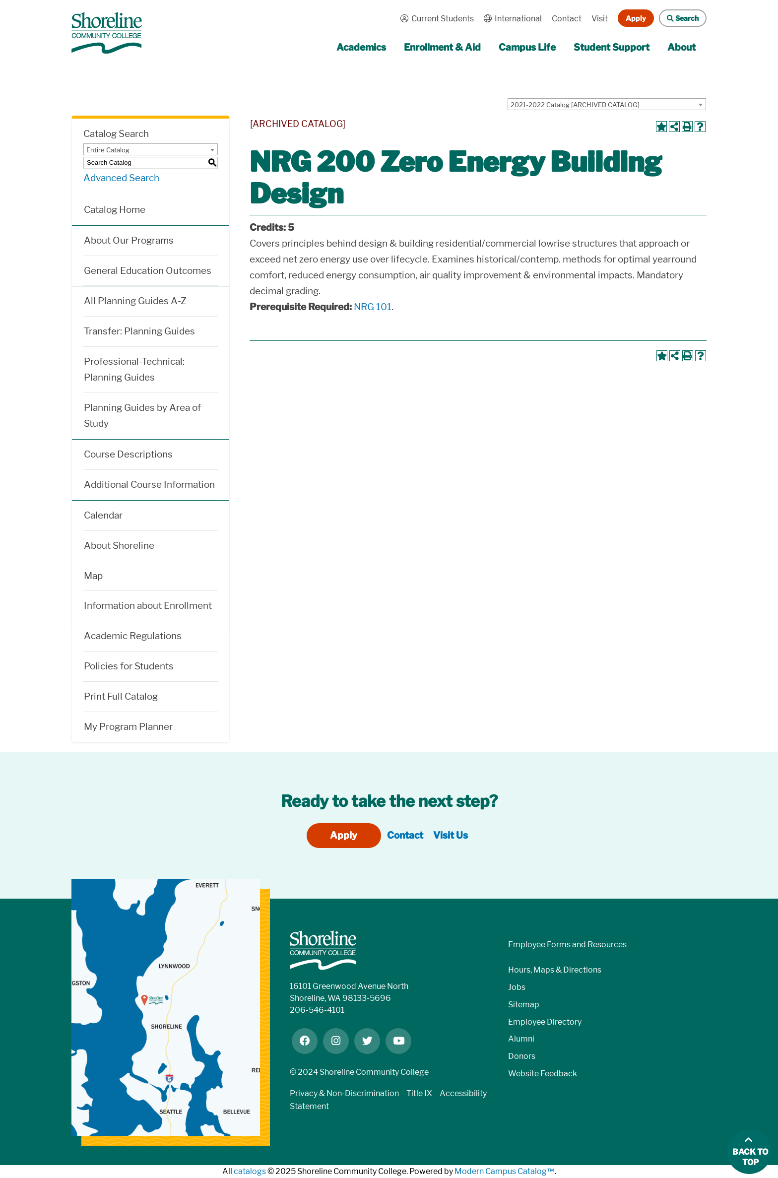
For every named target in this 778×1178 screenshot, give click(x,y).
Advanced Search (121, 178)
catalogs (250, 1171)
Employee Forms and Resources (567, 944)
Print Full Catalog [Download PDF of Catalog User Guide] (121, 696)
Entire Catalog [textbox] (108, 150)
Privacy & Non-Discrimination (344, 1093)
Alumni (521, 1039)
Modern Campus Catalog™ (504, 1171)
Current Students (434, 18)
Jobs (516, 987)
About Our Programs (129, 240)
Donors (521, 1056)
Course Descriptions (128, 454)
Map (93, 576)
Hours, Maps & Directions (554, 970)
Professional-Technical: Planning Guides (134, 369)
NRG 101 (372, 307)
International (510, 18)
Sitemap (523, 1004)
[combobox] (607, 104)
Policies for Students (129, 666)
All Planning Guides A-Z (135, 301)
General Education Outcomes (147, 270)
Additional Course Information (149, 484)
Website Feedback (542, 1073)
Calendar (103, 515)
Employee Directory (545, 1022)
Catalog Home (114, 209)
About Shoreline (119, 545)
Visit (599, 18)
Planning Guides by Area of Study (142, 415)
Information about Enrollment (148, 605)
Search (679, 18)
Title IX (419, 1093)
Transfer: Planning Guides (139, 331)
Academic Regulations (133, 636)
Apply (636, 18)
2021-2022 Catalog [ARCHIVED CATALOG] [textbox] (575, 105)
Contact (567, 18)
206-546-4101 (317, 1010)
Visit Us (450, 835)
